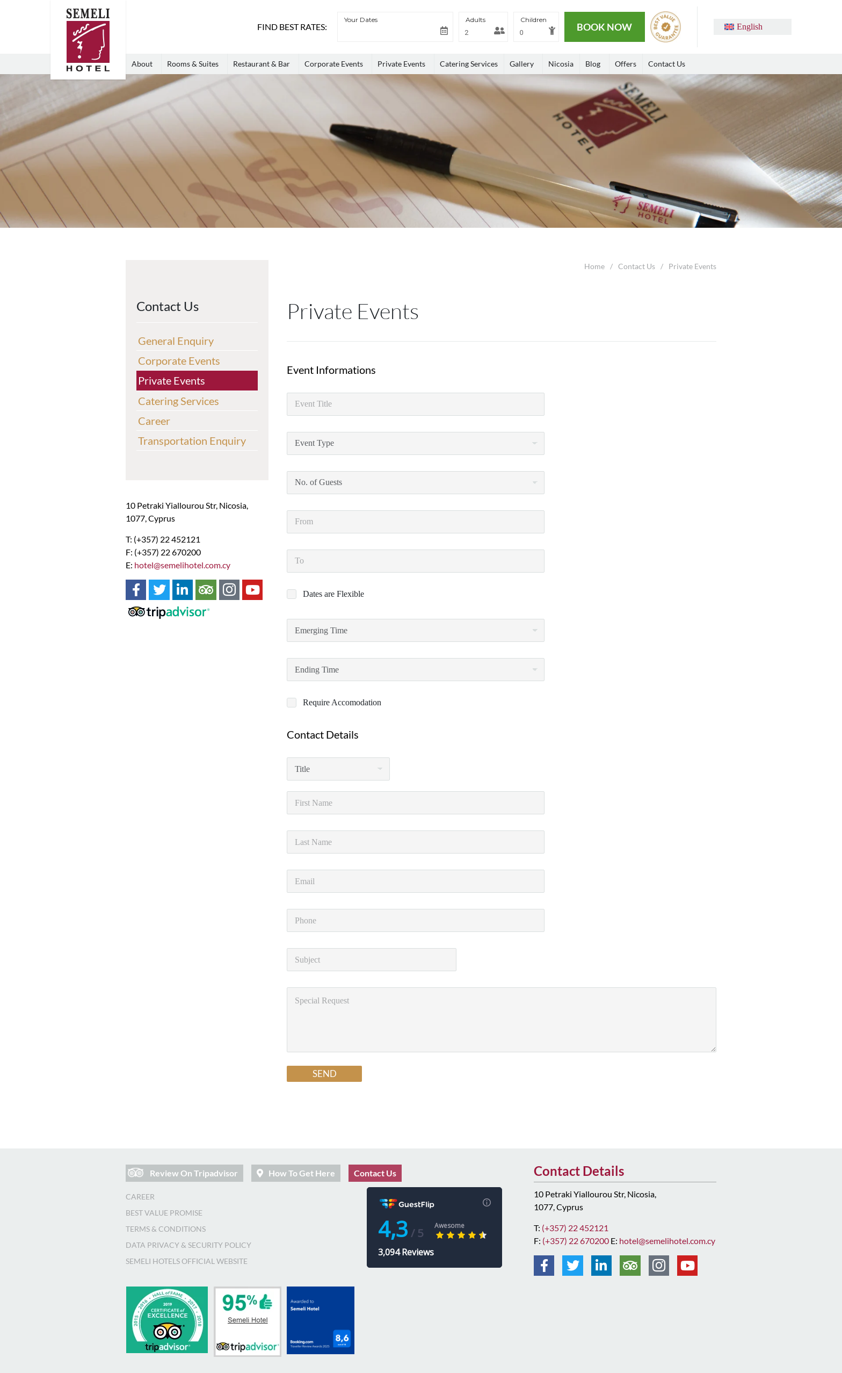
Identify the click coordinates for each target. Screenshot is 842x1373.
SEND (325, 1073)
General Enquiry (176, 340)
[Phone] (416, 920)
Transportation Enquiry (192, 440)
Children (533, 20)
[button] (743, 27)
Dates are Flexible (333, 594)
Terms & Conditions (166, 1228)
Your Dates (361, 20)
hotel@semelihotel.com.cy (182, 565)
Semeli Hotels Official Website (187, 1261)
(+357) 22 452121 (575, 1228)
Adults (475, 20)
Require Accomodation (342, 702)
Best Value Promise (164, 1212)
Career (154, 420)
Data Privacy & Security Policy (188, 1244)
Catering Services (178, 400)
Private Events (171, 380)
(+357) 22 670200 (575, 1240)
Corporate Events (179, 360)
